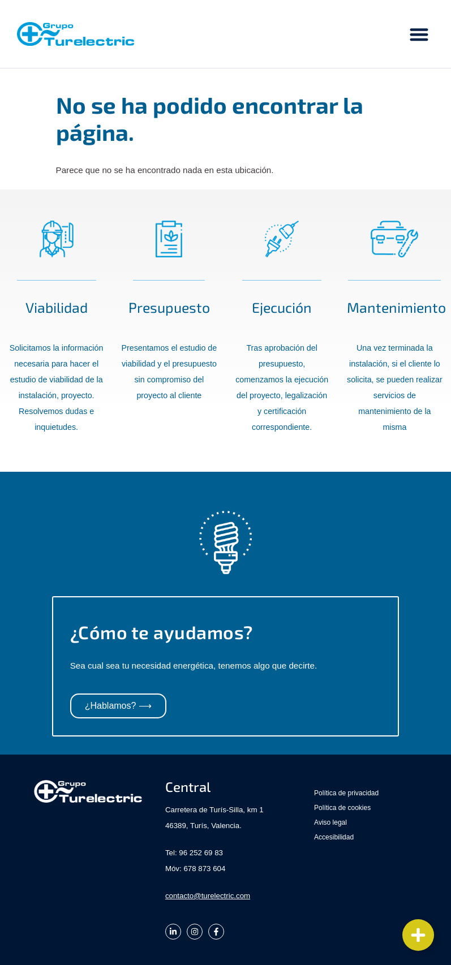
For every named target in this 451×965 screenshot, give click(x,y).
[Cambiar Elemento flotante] (418, 935)
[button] (420, 34)
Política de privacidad (346, 793)
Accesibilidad (334, 837)
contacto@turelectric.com (207, 895)
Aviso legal (330, 822)
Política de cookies (342, 808)
